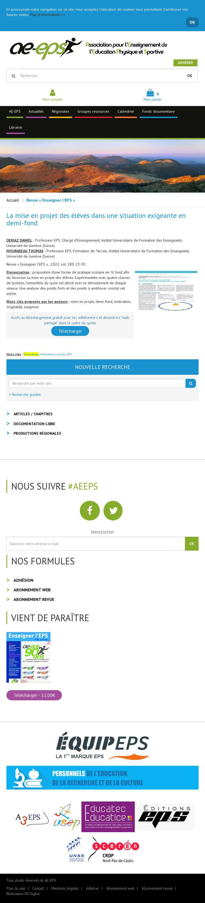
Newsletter (102, 532)
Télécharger (70, 331)
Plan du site (15, 888)
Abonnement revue (34, 599)
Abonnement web (32, 589)
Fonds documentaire (158, 111)
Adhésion (23, 580)
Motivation (48, 354)
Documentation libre (34, 423)
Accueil (12, 200)
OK (192, 22)
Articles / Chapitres (33, 414)
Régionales (60, 111)
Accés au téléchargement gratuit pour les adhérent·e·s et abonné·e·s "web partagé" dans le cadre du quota (70, 320)
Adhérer (185, 62)
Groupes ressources (93, 111)
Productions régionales (37, 433)
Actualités (36, 111)
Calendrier (125, 111)
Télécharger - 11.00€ (34, 695)
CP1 (69, 354)
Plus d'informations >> (47, 14)
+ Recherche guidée (25, 394)
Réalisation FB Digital (23, 893)
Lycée (61, 354)
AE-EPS (15, 111)
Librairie (15, 127)
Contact (38, 888)
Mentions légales (65, 888)
